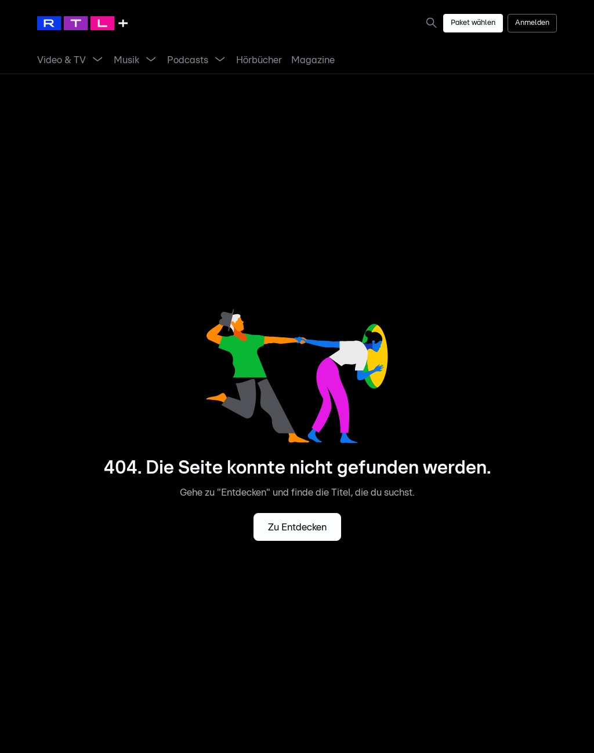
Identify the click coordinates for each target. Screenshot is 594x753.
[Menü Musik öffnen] (151, 60)
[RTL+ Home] (82, 23)
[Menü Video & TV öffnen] (97, 60)
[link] (434, 23)
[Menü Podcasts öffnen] (220, 60)
